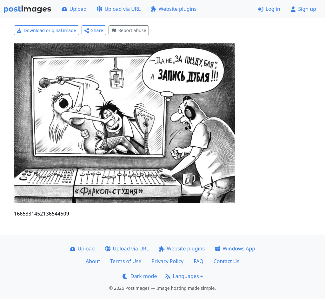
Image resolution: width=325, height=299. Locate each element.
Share (93, 30)
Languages (182, 276)
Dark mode (140, 276)
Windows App (235, 248)
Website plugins (173, 8)
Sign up (303, 8)
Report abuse (128, 30)
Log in (269, 8)
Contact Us (226, 261)
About (93, 261)
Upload (74, 8)
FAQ (198, 261)
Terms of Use (125, 261)
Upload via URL (119, 8)
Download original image (46, 30)
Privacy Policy (167, 261)
